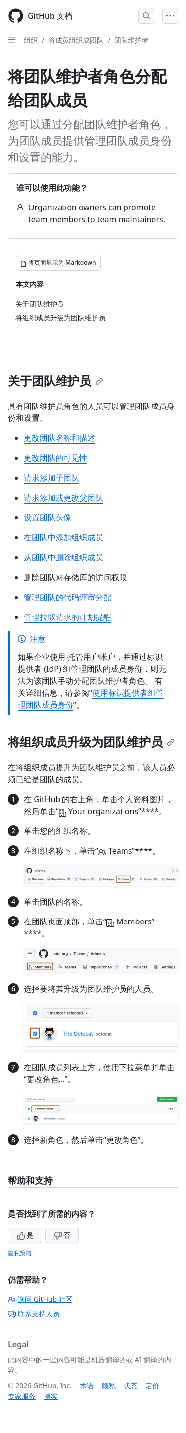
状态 (130, 1385)
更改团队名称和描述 (59, 437)
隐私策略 (20, 1253)
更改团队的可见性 (55, 457)
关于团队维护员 (55, 380)
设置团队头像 (47, 517)
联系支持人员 (34, 1313)
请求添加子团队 (51, 477)
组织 (31, 40)
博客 (51, 1396)
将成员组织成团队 (76, 40)
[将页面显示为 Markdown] (58, 263)
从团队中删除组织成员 (63, 557)
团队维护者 (131, 40)
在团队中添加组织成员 (63, 537)
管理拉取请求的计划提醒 (67, 617)
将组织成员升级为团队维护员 (91, 741)
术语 (87, 1385)
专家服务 (22, 1396)
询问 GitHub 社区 (40, 1299)
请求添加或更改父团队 (63, 497)
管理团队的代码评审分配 (67, 597)
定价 (152, 1385)
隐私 (109, 1385)
